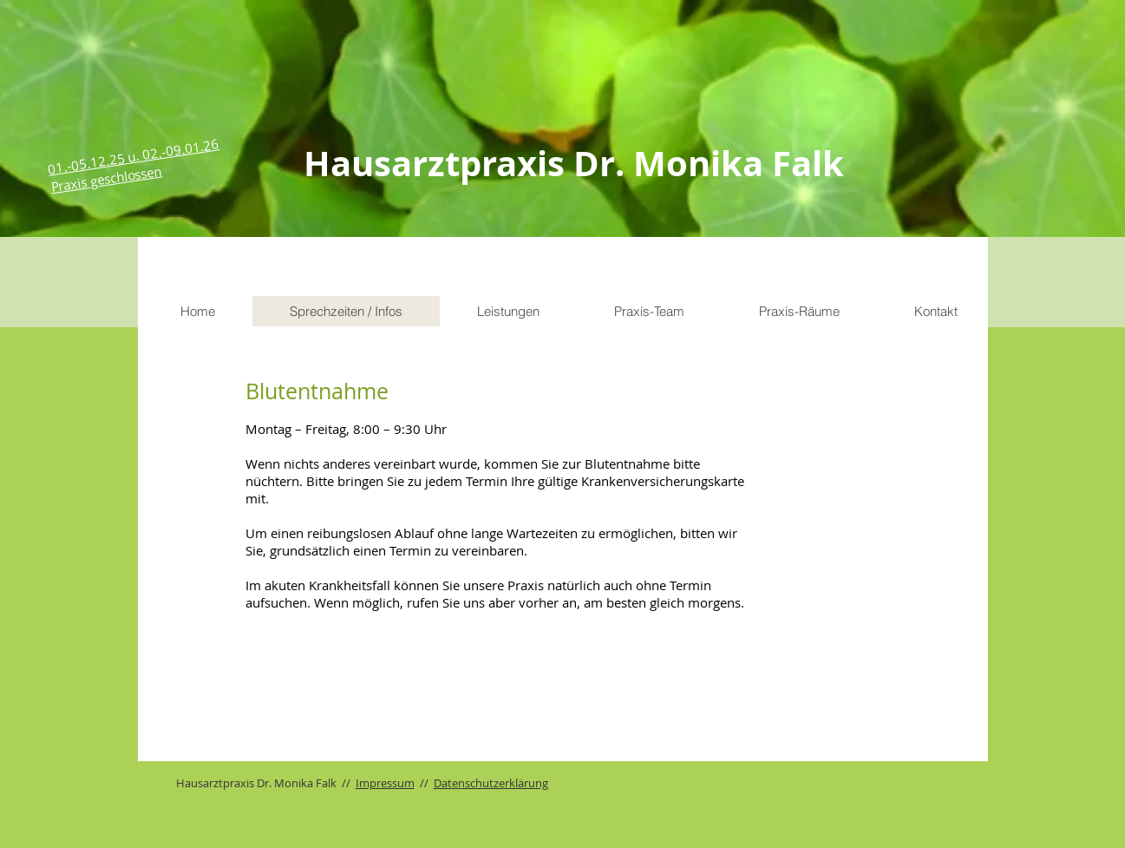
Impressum (385, 783)
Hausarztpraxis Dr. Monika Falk (574, 163)
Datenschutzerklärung (491, 783)
